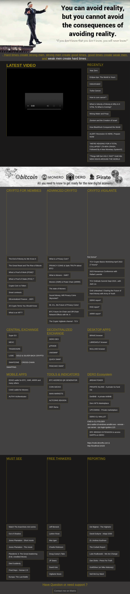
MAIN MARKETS (56, 394)
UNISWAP (53, 353)
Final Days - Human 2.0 (18, 570)
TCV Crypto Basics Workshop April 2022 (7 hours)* (106, 263)
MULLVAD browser (97, 349)
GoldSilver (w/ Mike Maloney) (101, 567)
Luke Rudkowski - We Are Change (103, 554)
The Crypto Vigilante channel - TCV (63, 321)
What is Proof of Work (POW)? (21, 272)
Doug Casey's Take (57, 554)
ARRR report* (95, 314)
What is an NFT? (15, 313)
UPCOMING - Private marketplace (103, 410)
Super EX (13, 335)
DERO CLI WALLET (98, 417)
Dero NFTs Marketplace (99, 403)
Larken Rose (54, 534)
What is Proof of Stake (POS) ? (21, 279)
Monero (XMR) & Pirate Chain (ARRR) (64, 282)
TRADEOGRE (14, 349)
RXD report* (95, 307)
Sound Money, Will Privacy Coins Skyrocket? (62, 296)
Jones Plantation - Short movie (21, 540)
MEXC (11, 342)
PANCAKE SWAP (56, 366)
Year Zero (94, 71)
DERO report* (95, 300)
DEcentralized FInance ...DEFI (21, 299)
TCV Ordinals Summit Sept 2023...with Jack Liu (105, 282)
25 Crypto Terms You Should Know (23, 306)
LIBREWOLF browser (98, 342)
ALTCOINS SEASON (57, 400)
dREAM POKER (96, 380)
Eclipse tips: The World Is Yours (102, 77)
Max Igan (53, 540)
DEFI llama (53, 407)
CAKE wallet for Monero (18, 390)
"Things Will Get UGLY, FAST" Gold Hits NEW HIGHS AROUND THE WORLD (106, 157)
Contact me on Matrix (65, 591)
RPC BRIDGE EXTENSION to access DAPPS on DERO (105, 433)
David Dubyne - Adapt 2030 (101, 534)
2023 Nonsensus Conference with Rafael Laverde (103, 272)
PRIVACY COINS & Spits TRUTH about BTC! (65, 267)
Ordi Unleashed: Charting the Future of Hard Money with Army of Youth (105, 292)
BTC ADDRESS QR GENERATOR (63, 380)
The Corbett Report (97, 547)
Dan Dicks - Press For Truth (101, 561)
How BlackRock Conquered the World (105, 127)
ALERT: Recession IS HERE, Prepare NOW (105, 135)
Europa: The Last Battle (18, 577)
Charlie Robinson (56, 547)
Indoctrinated (95, 84)
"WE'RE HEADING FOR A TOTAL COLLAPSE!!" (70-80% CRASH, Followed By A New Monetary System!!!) (106, 146)
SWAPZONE (14, 362)
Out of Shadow (15, 534)
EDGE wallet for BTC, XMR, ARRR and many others (25, 381)
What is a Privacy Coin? (59, 259)
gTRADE (52, 346)
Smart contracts (15, 292)
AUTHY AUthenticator (17, 397)
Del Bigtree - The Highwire (100, 527)
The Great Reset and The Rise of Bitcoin (25, 266)
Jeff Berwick (54, 527)
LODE (11, 356)
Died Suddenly (15, 563)
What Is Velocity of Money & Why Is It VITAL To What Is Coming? (105, 105)
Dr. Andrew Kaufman (98, 540)
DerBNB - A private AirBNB (100, 397)
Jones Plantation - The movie (20, 547)
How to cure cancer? (98, 97)
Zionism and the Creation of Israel (103, 120)
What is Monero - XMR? (59, 275)
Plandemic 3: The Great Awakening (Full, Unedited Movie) (23, 555)
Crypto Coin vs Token (17, 286)
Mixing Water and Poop (99, 114)
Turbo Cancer (95, 91)
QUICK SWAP (55, 359)
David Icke (53, 567)
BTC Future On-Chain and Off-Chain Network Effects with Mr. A (64, 313)
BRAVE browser (96, 335)
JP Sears (53, 561)
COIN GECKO (55, 387)
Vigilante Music (55, 574)
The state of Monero (57, 289)
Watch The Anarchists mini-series (22, 527)
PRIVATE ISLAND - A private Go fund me (105, 388)
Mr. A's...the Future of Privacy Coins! (64, 305)
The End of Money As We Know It (22, 259)
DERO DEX (54, 339)
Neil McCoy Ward (97, 574)
